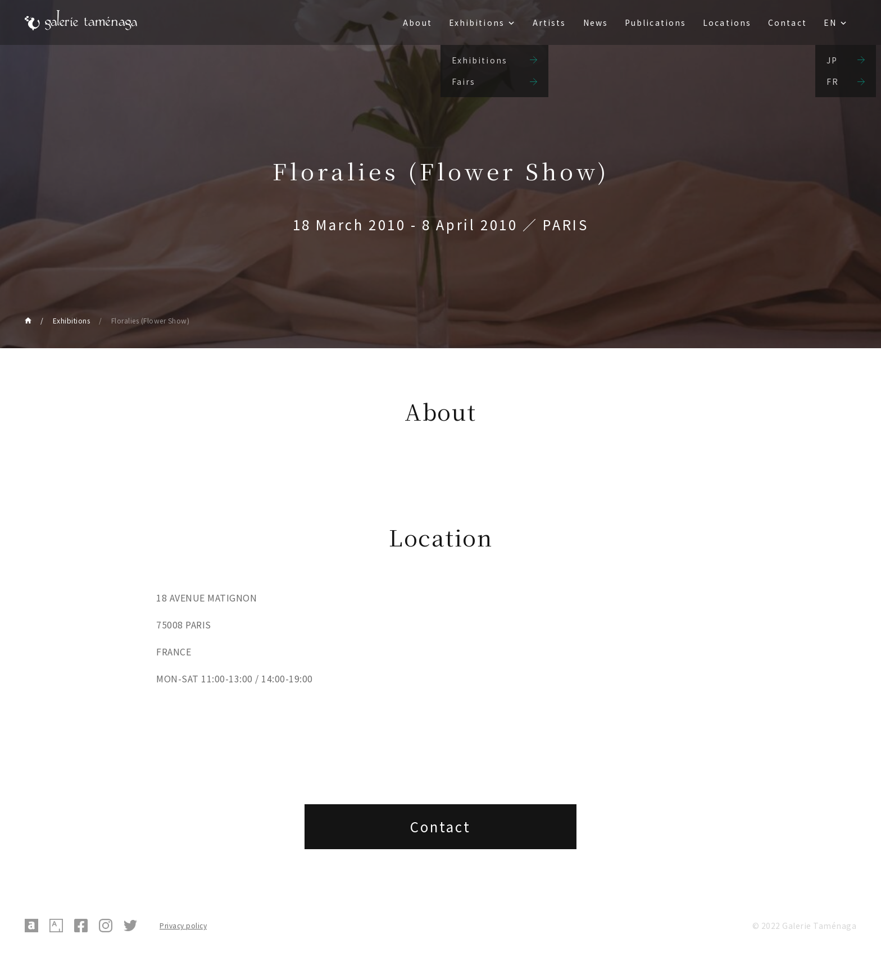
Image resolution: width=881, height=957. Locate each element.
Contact (787, 22)
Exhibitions (477, 22)
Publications (655, 22)
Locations (727, 22)
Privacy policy (183, 925)
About (417, 22)
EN (830, 22)
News (595, 22)
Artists (549, 22)
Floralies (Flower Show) (150, 320)
